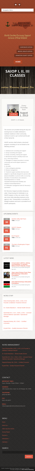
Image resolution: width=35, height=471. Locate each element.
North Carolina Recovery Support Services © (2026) (15, 468)
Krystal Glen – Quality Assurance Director (16, 328)
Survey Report (6, 432)
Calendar (5, 442)
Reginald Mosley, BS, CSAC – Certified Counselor (15, 322)
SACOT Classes (16, 227)
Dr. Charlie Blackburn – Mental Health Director (17, 307)
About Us (5, 425)
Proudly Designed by (22, 469)
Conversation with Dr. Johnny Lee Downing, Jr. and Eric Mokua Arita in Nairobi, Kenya (21, 264)
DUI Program (15, 236)
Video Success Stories (8, 428)
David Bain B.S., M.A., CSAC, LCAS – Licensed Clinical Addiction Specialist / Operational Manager (17, 314)
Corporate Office (26, 47)
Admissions (5, 438)
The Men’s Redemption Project (21, 244)
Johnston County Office (23, 55)
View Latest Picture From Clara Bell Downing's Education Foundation (21, 274)
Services (5, 435)
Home (18, 62)
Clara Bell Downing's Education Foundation (21, 282)
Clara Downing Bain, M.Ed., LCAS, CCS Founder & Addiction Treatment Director (15, 301)
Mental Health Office (25, 51)
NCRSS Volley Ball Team (19, 219)
